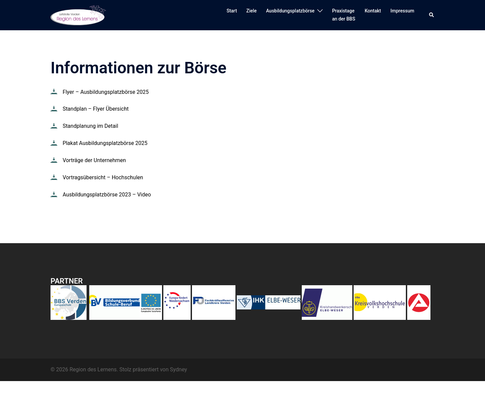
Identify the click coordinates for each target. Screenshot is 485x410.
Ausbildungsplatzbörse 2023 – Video (107, 194)
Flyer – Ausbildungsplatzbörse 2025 (106, 92)
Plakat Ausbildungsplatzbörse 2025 (105, 143)
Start (232, 10)
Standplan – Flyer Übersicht (96, 109)
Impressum (402, 10)
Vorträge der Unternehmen (94, 160)
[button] (431, 15)
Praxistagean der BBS (343, 15)
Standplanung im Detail (90, 126)
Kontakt (373, 10)
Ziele (251, 10)
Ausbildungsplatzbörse (290, 10)
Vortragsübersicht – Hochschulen (103, 177)
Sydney (178, 369)
